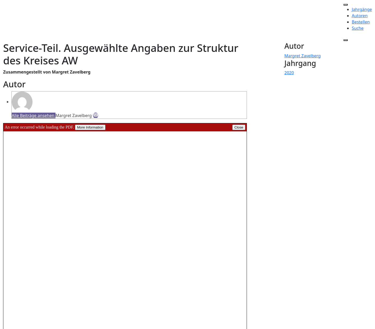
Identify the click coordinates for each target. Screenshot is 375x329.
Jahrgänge (362, 9)
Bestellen (361, 22)
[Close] (345, 40)
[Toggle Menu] (345, 4)
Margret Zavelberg (302, 56)
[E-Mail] (95, 115)
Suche (358, 28)
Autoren (360, 16)
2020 (289, 73)
